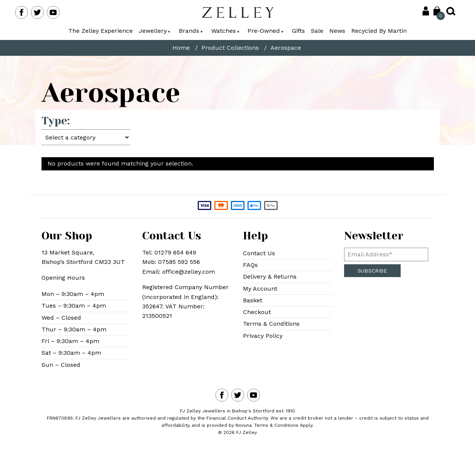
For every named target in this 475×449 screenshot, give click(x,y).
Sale (317, 30)
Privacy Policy (263, 336)
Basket (252, 300)
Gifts (298, 30)
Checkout (257, 312)
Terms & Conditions (271, 324)
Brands (191, 30)
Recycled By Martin (379, 30)
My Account (260, 288)
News (338, 30)
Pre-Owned (266, 30)
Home (181, 48)
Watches (225, 30)
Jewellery (155, 30)
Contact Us (259, 253)
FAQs (250, 265)
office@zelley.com (188, 271)
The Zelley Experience (100, 30)
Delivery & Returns (270, 276)
